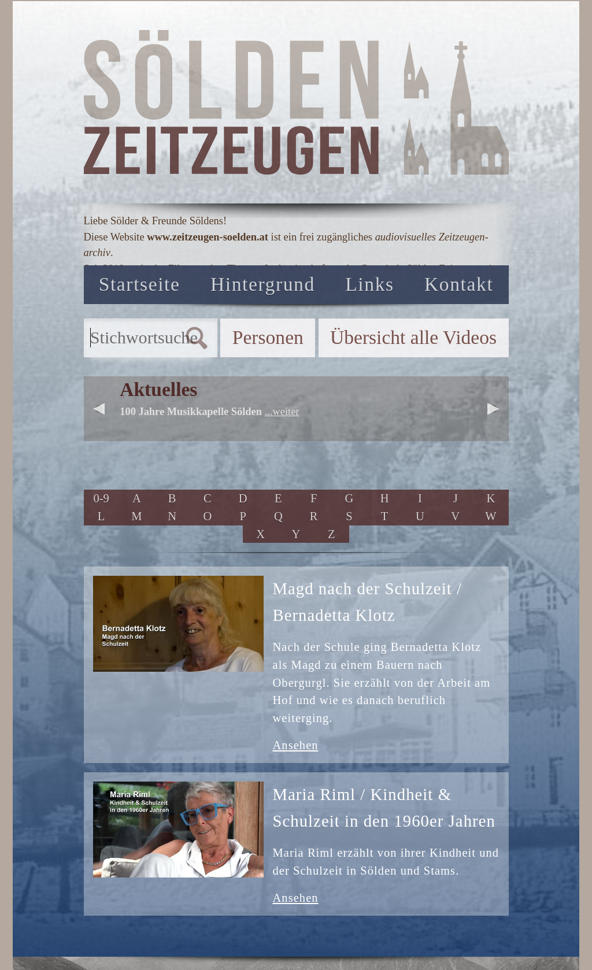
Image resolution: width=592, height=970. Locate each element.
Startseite (139, 284)
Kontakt (458, 284)
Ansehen (296, 745)
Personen (268, 337)
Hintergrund (262, 284)
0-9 (101, 498)
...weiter (282, 411)
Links (369, 284)
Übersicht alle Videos (413, 337)
